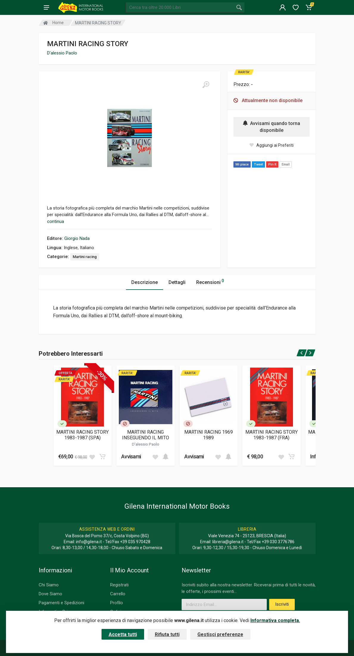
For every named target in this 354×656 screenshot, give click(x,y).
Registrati (119, 585)
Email (286, 164)
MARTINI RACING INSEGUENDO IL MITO (145, 435)
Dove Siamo (50, 593)
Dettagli (177, 282)
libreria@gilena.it (228, 541)
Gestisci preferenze (220, 634)
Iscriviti (282, 604)
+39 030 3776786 (278, 541)
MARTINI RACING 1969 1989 (208, 435)
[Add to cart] (102, 456)
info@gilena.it (89, 541)
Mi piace (242, 164)
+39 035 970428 (135, 541)
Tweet (258, 164)
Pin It (272, 164)
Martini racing (85, 256)
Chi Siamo (49, 585)
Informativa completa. (275, 620)
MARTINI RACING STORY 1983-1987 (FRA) (271, 435)
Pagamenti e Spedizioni (61, 602)
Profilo (116, 602)
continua (55, 221)
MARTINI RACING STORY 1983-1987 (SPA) (82, 435)
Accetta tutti (123, 634)
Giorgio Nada (77, 238)
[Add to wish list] (92, 456)
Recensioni (210, 281)
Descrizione (144, 282)
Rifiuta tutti (167, 634)
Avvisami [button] (131, 456)
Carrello (117, 593)
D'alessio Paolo (62, 53)
